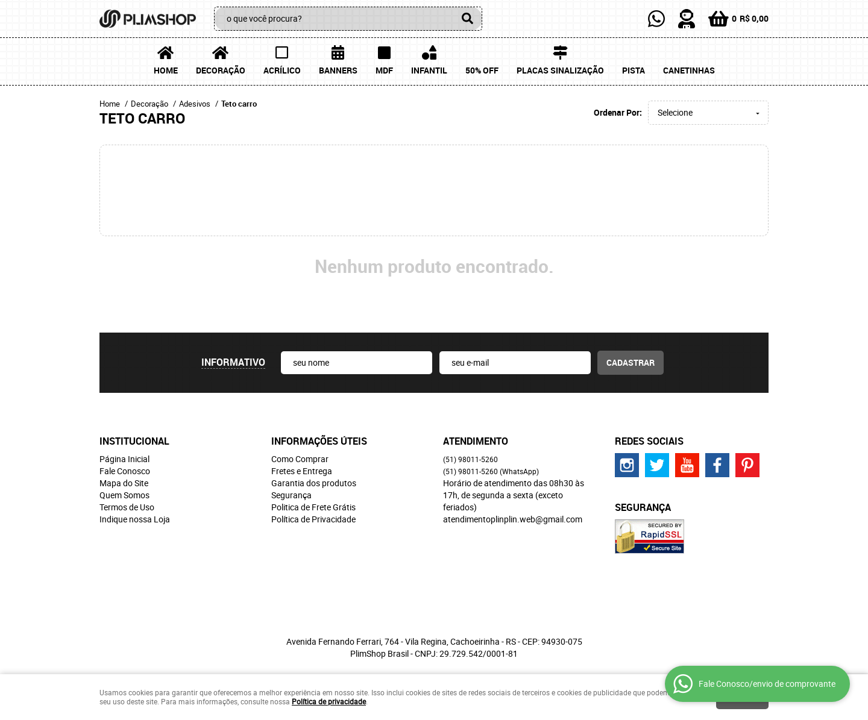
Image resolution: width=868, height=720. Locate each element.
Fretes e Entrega (301, 471)
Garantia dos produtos (313, 483)
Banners (338, 70)
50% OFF (481, 70)
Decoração (220, 70)
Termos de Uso (126, 507)
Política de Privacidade (313, 519)
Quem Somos (124, 495)
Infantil (429, 70)
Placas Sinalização (560, 70)
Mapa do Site (123, 483)
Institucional (134, 441)
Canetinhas (689, 70)
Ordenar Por (617, 112)
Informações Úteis (319, 441)
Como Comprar (300, 459)
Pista (633, 70)
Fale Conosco (124, 471)
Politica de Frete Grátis (313, 507)
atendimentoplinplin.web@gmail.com (512, 519)
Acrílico (282, 70)
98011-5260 (470, 459)
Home (166, 70)
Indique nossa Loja (134, 519)
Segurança (291, 495)
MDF (384, 70)
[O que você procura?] (467, 19)
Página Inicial (124, 459)
